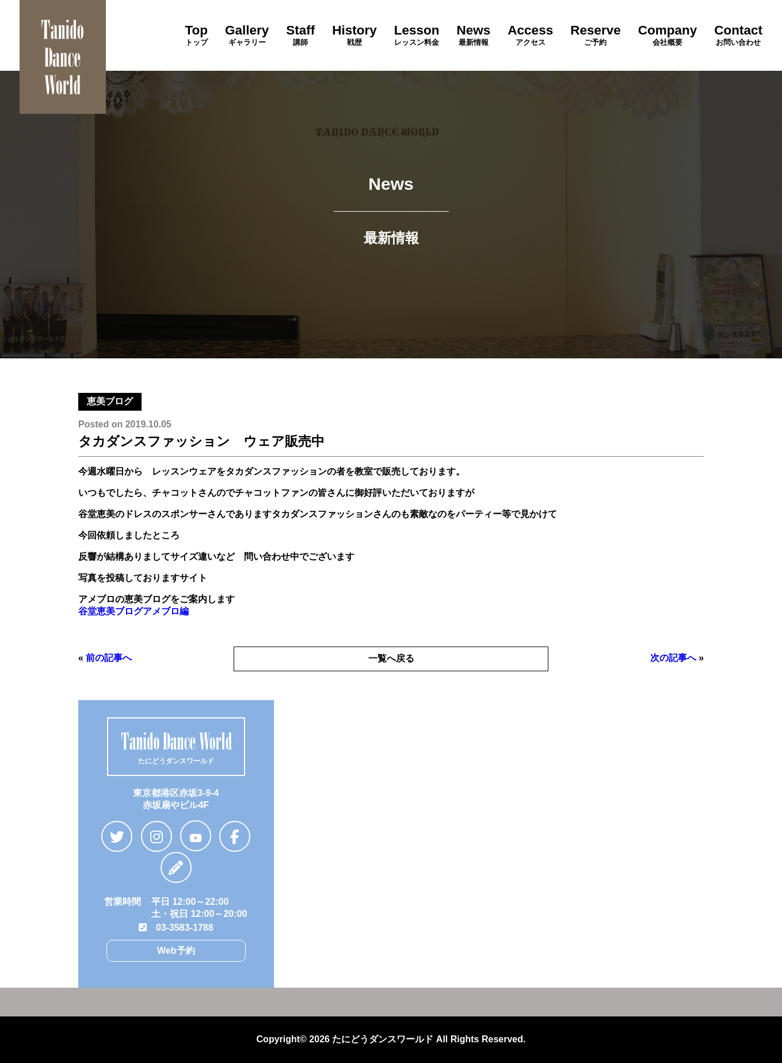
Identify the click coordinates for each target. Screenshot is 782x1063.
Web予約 (175, 950)
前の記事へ (109, 658)
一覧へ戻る (391, 658)
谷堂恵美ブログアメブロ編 (133, 611)
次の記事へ (673, 658)
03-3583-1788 (176, 927)
